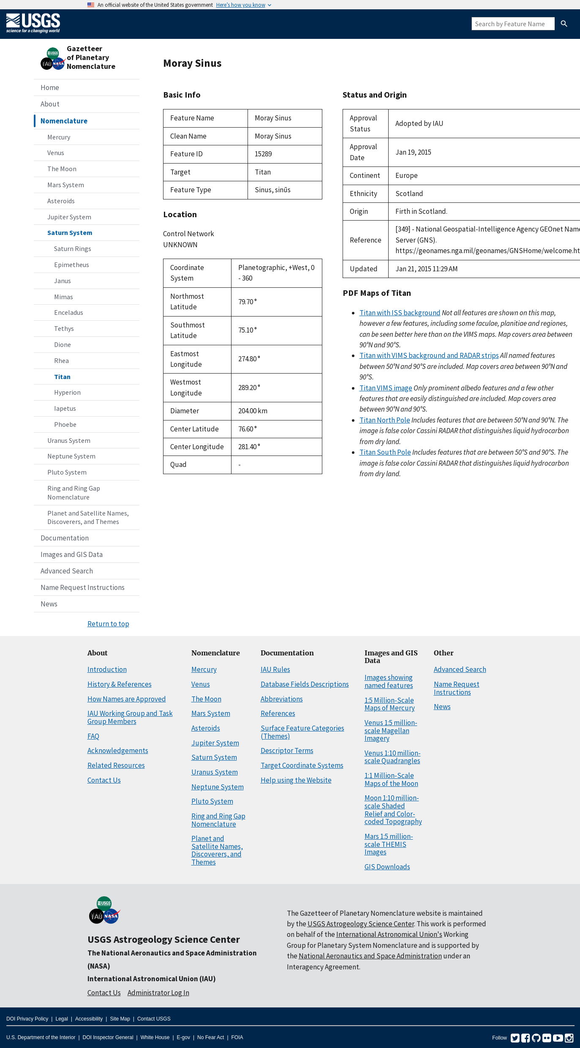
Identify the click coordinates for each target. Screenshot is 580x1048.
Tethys (64, 328)
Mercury (58, 137)
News (49, 604)
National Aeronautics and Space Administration (370, 956)
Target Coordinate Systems (302, 765)
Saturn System (70, 232)
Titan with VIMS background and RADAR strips (429, 355)
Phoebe (65, 424)
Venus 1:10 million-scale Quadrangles (393, 757)
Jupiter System (69, 217)
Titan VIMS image (385, 388)
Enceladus (68, 312)
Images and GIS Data (72, 554)
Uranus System (68, 440)
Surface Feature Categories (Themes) (302, 732)
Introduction (107, 669)
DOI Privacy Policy (27, 1019)
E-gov (183, 1037)
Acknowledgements (117, 750)
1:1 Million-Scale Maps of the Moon (391, 779)
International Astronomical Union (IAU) (151, 978)
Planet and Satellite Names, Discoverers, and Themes (88, 517)
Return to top (108, 623)
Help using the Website (296, 780)
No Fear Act (210, 1037)
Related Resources (116, 765)
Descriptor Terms (287, 750)
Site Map (120, 1019)
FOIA (237, 1037)
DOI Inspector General (108, 1037)
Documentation (65, 538)
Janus (62, 280)
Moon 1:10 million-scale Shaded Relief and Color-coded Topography (393, 809)
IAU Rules (275, 669)
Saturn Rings (72, 248)
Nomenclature (64, 121)
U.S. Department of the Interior (40, 1037)
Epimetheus (71, 264)
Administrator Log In (158, 992)
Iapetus (65, 408)
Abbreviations (282, 699)
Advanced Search (67, 571)
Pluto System (67, 472)
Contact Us (104, 780)
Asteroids (61, 200)
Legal (61, 1019)
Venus (55, 152)
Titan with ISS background (400, 312)
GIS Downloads (387, 866)
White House (155, 1037)
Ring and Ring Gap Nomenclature (73, 492)
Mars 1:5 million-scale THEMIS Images (389, 844)
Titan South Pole (385, 452)
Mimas (63, 296)
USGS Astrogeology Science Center (163, 939)
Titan (62, 376)
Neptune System (71, 456)
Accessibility (89, 1019)
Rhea (61, 360)
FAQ (93, 736)
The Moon (61, 168)
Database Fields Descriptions (305, 684)
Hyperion (67, 392)
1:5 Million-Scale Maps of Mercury (390, 704)
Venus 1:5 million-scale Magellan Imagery (391, 730)
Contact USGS (154, 1019)
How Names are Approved (126, 699)
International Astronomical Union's (389, 934)
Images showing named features (389, 681)
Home (50, 87)
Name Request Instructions (83, 587)
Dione (62, 344)
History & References (119, 684)
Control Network (188, 233)
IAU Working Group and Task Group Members (130, 717)
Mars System (65, 184)
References (278, 713)
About (50, 104)
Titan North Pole (384, 420)
